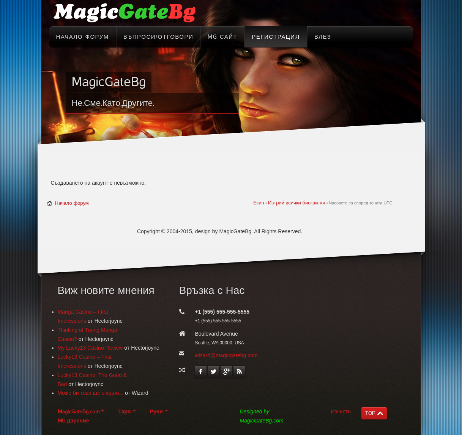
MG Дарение (73, 421)
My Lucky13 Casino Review (90, 348)
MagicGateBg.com (78, 412)
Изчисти (341, 411)
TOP (370, 413)
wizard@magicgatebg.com (226, 355)
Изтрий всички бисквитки (296, 203)
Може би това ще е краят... (91, 393)
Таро (124, 412)
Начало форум (72, 203)
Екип (258, 203)
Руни (156, 412)
